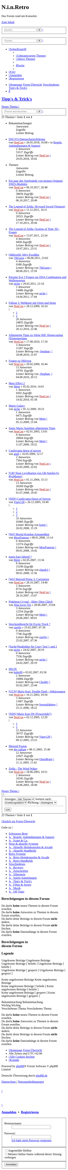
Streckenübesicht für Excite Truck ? (29, 624)
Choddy (43, 682)
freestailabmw (47, 704)
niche (17, 283)
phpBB (20, 1066)
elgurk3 (43, 569)
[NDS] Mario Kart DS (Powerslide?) (30, 713)
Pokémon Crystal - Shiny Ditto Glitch (31, 601)
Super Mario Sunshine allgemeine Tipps (32, 428)
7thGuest (19, 257)
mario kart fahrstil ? (20, 556)
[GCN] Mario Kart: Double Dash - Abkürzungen (37, 691)
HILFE (13, 669)
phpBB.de (41, 1075)
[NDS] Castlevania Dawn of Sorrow (30, 498)
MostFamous (21, 537)
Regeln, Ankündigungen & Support (35, 144)
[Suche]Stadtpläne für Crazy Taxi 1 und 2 (33, 646)
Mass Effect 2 (17, 383)
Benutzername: (13, 1123)
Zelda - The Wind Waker (23, 768)
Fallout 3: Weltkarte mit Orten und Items (32, 302)
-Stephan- (44, 351)
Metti (17, 386)
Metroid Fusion (18, 746)
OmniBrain (45, 759)
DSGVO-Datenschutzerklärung (27, 139)
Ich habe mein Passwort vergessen (31, 1140)
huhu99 (18, 672)
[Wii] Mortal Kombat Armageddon (29, 534)
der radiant (20, 749)
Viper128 (19, 502)
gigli (16, 453)
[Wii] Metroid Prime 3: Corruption (29, 579)
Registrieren (30, 1112)
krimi (42, 524)
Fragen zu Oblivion (20, 360)
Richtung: (42, 802)
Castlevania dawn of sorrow (25, 450)
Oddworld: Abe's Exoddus (24, 254)
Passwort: (10, 1133)
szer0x (17, 627)
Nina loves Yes (22, 604)
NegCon (18, 142)
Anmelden (8, 1112)
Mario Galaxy (17, 405)
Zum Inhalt (8, 22)
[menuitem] (31, 55)
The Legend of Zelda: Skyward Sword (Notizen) (37, 206)
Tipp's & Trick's (16, 99)
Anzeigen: (19, 799)
